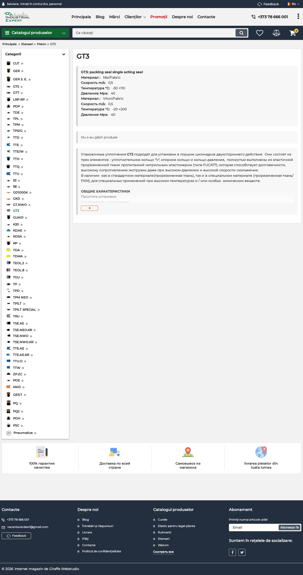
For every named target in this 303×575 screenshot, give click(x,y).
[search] (160, 33)
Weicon (163, 545)
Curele (162, 519)
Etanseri (163, 538)
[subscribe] (265, 527)
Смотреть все (163, 551)
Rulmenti (164, 532)
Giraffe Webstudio (64, 569)
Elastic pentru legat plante (176, 526)
